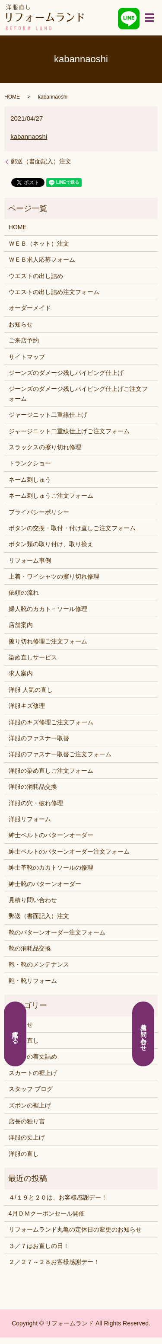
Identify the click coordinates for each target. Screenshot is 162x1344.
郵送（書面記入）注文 (41, 161)
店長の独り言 (27, 1121)
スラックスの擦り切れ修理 (45, 447)
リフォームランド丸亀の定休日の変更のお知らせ (75, 1229)
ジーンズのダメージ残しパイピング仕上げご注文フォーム (78, 393)
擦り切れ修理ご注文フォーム (48, 641)
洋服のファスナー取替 (39, 738)
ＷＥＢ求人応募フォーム (42, 259)
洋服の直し (24, 1153)
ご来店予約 (24, 340)
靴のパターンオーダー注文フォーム (57, 932)
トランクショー (30, 463)
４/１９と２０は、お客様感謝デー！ (58, 1197)
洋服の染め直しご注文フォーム (51, 770)
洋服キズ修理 (27, 705)
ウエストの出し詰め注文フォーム (54, 291)
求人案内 (21, 673)
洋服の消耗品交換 (33, 786)
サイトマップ (27, 356)
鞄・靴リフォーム (33, 980)
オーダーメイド (30, 307)
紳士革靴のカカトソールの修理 (51, 867)
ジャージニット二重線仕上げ (48, 414)
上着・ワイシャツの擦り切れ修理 (54, 576)
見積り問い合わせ (33, 899)
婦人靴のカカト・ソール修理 (48, 608)
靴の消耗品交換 (30, 948)
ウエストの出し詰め (36, 275)
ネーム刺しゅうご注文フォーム (51, 495)
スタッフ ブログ (31, 1088)
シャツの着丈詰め (33, 1056)
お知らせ (21, 324)
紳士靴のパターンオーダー (45, 883)
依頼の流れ (24, 592)
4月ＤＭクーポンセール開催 (47, 1213)
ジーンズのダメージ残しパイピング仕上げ (66, 372)
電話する (15, 1034)
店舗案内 (21, 624)
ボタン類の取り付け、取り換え (51, 544)
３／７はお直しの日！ (39, 1245)
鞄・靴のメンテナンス (39, 964)
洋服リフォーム (30, 819)
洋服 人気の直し (31, 689)
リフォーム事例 (30, 560)
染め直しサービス (33, 657)
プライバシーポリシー (39, 512)
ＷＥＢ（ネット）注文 (39, 243)
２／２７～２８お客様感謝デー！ (54, 1261)
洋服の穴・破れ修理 (36, 803)
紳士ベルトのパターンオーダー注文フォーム (69, 851)
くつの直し (24, 1040)
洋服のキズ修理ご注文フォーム (51, 722)
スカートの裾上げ (33, 1072)
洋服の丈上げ (27, 1137)
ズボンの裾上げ (30, 1105)
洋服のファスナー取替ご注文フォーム (60, 754)
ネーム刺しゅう (30, 479)
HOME (12, 97)
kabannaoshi (28, 136)
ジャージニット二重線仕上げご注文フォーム (69, 431)
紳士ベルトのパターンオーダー (51, 835)
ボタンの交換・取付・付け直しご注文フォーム (72, 528)
